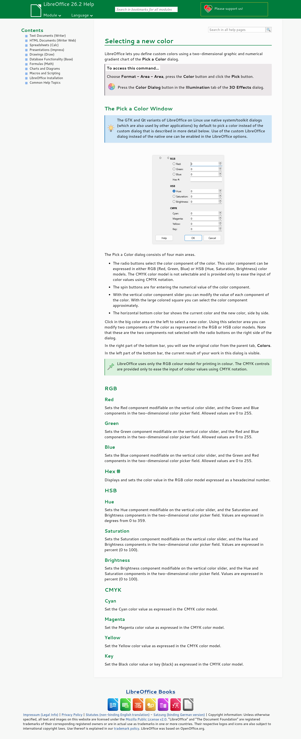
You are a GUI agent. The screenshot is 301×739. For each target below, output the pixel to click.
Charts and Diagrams (44, 68)
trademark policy (126, 728)
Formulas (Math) (41, 64)
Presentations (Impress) (46, 50)
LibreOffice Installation (46, 78)
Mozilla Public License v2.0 (146, 719)
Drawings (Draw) (41, 54)
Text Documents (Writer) (47, 35)
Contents (32, 30)
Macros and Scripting (44, 73)
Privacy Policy (71, 714)
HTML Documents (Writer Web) (52, 40)
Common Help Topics (44, 82)
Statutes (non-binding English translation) (117, 714)
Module (50, 15)
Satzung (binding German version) (179, 714)
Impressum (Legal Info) (40, 714)
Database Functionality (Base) (51, 59)
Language (80, 15)
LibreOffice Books (150, 691)
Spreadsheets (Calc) (44, 45)
